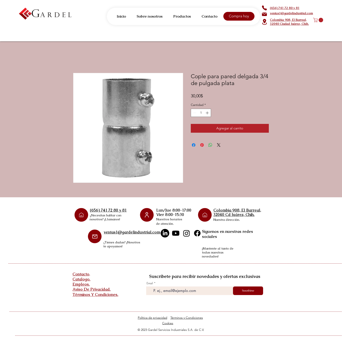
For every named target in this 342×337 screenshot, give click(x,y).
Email (150, 283)
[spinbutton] (201, 113)
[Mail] (264, 14)
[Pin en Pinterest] (202, 145)
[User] (147, 215)
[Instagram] (186, 233)
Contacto (81, 274)
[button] (318, 20)
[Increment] (207, 113)
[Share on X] (218, 145)
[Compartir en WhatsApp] (210, 145)
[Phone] (264, 8)
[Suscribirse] (248, 290)
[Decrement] (194, 113)
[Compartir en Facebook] (193, 145)
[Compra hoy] (239, 16)
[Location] (264, 21)
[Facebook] (197, 233)
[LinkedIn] (165, 233)
